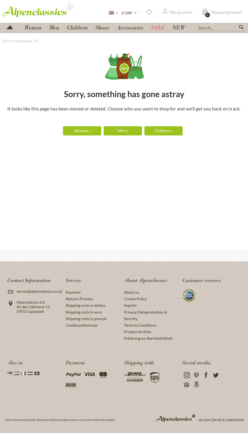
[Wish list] (149, 12)
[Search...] (221, 27)
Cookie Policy (135, 298)
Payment (73, 292)
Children (164, 130)
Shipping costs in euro (84, 312)
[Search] (243, 28)
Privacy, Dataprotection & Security (145, 315)
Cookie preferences (82, 325)
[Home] (12, 27)
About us (131, 292)
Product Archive (137, 331)
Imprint (130, 305)
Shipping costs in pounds (86, 318)
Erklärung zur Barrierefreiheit (148, 338)
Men (122, 130)
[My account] (177, 12)
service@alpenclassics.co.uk (39, 291)
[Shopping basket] (222, 12)
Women (82, 130)
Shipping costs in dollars (86, 305)
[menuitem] (221, 27)
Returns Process (79, 298)
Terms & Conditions (140, 325)
